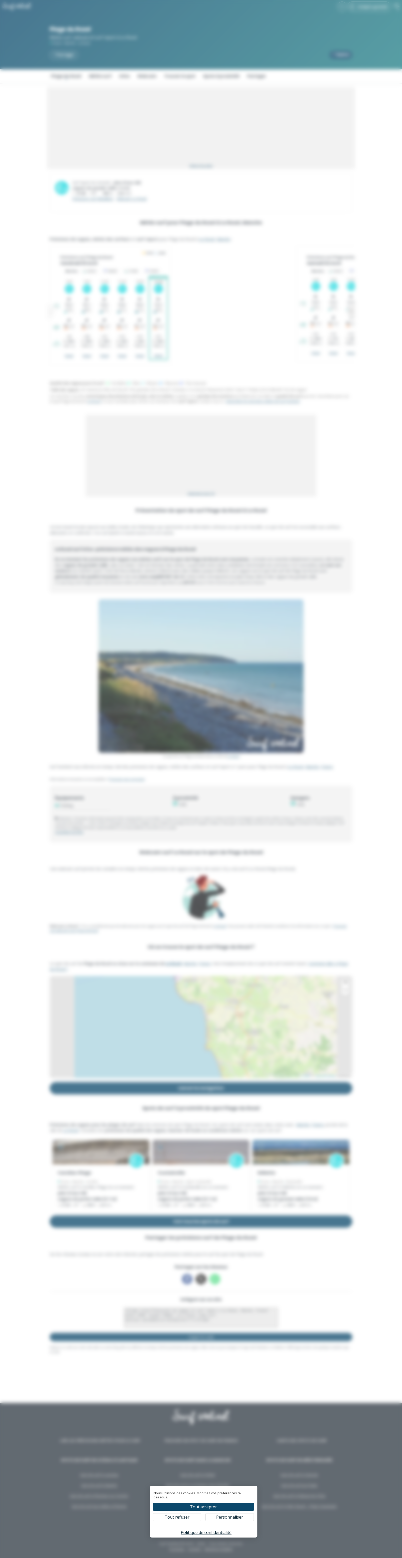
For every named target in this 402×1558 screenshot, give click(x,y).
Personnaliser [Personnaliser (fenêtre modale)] (229, 1517)
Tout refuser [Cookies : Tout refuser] (177, 1517)
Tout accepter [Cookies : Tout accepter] (203, 1507)
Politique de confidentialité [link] (206, 1532)
